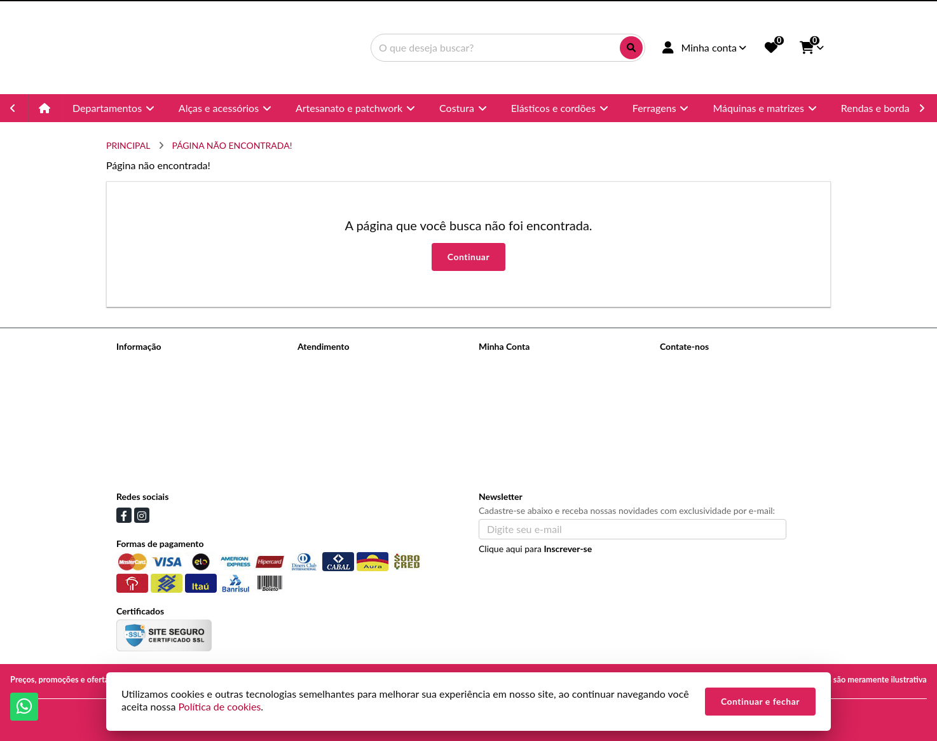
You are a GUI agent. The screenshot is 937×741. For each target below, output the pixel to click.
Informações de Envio (158, 396)
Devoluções (320, 396)
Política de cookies (152, 462)
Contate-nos (322, 362)
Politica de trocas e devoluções (176, 429)
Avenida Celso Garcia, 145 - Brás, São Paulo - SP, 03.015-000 (742, 430)
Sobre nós (135, 379)
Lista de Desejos (510, 412)
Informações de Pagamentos (171, 412)
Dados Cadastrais (512, 362)
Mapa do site (323, 379)
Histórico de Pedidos (519, 379)
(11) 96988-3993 (711, 385)
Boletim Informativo (517, 396)
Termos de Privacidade (160, 362)
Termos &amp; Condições (165, 445)
